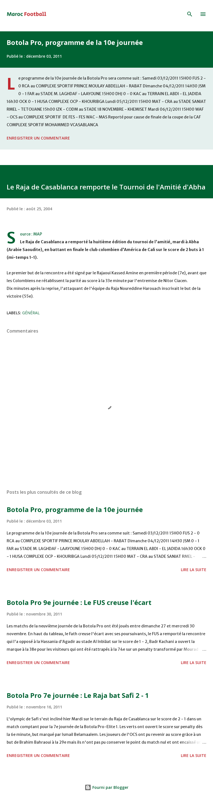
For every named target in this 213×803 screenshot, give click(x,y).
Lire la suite (193, 569)
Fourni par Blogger (106, 787)
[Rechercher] (189, 14)
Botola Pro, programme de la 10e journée (75, 42)
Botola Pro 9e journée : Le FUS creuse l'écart (79, 602)
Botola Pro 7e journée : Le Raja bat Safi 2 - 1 (78, 695)
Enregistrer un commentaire (38, 138)
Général (31, 312)
